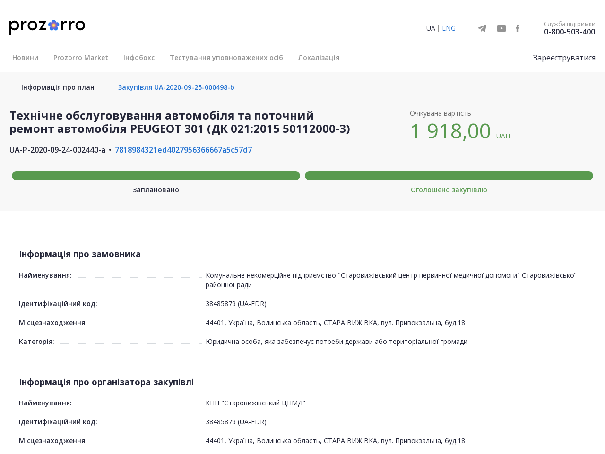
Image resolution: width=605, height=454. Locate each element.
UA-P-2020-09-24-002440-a (57, 150)
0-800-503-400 (569, 31)
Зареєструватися (564, 57)
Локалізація (318, 57)
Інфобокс (139, 57)
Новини (25, 57)
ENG (449, 28)
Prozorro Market (80, 57)
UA (430, 28)
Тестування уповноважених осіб (226, 57)
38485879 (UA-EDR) (236, 303)
